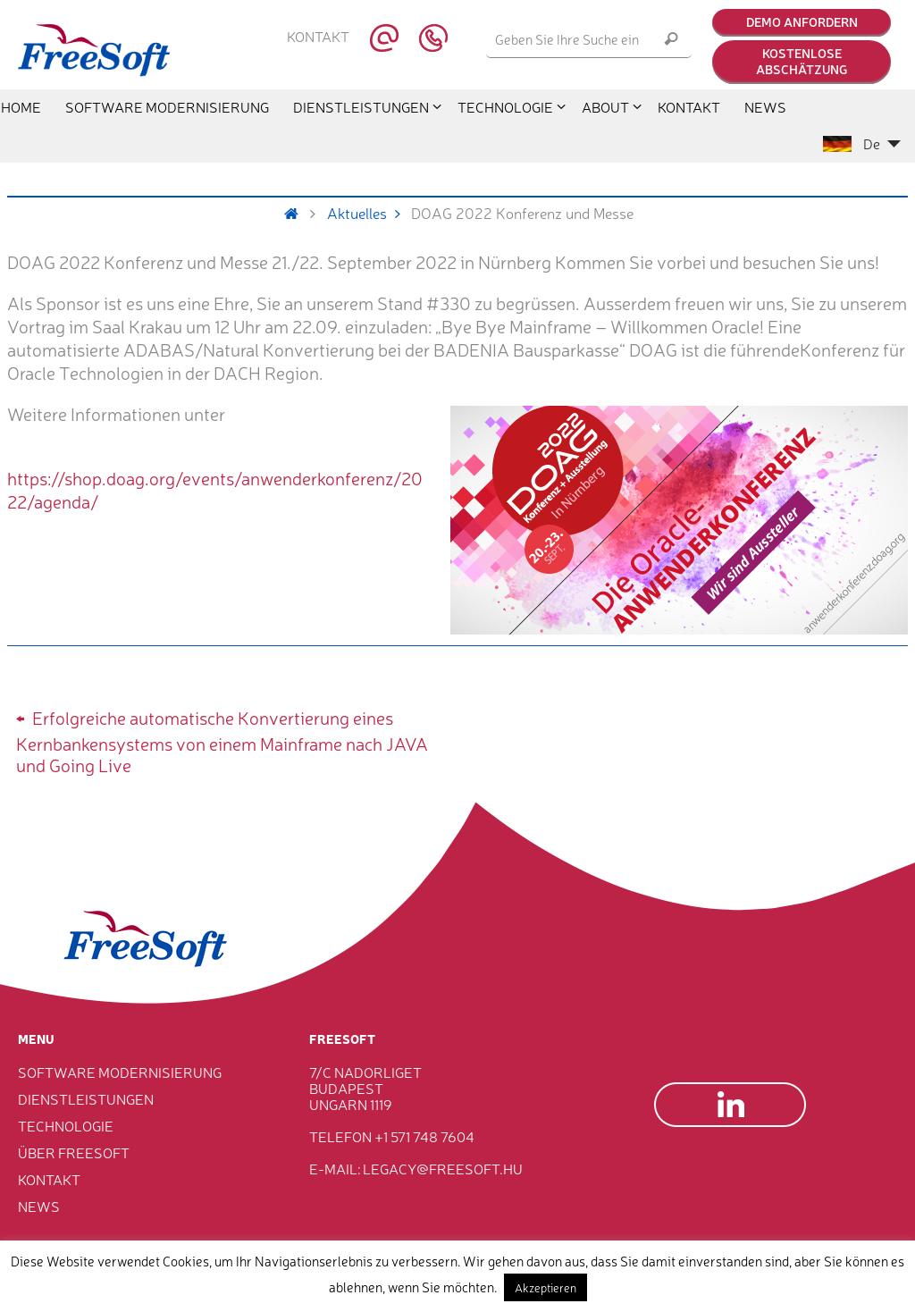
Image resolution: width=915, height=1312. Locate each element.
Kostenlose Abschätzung (801, 61)
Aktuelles (369, 213)
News (39, 1205)
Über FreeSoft (74, 1152)
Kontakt (318, 37)
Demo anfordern (802, 21)
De (862, 143)
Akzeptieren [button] (545, 1287)
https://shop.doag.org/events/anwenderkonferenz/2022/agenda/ (215, 489)
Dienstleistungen (86, 1098)
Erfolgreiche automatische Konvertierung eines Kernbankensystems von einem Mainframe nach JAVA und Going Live (222, 739)
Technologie (65, 1125)
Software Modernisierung (120, 1071)
